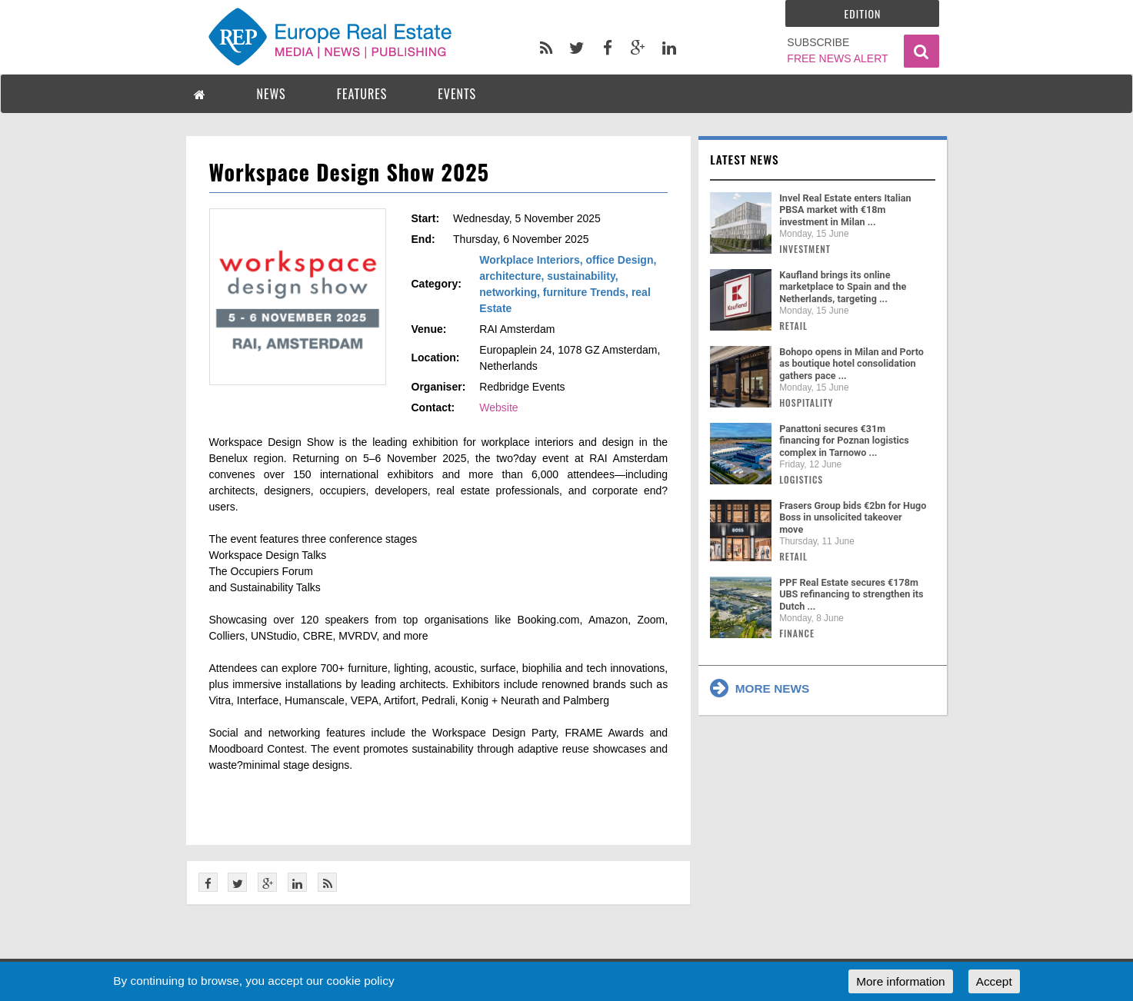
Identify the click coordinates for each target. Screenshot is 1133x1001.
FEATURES (362, 94)
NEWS (271, 94)
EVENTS (457, 94)
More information (900, 981)
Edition (863, 13)
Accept (994, 981)
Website (498, 407)
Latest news (744, 159)
